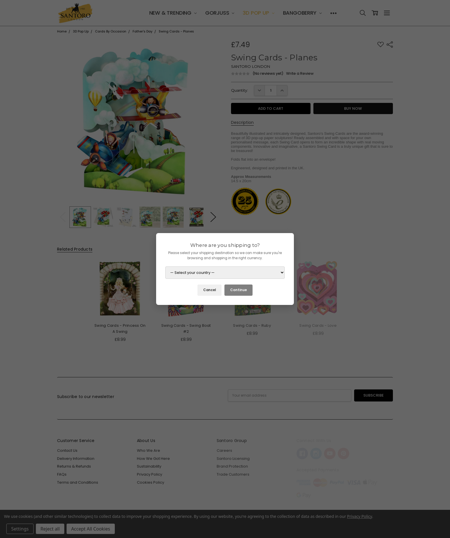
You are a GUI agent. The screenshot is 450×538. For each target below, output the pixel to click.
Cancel (209, 290)
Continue (238, 290)
